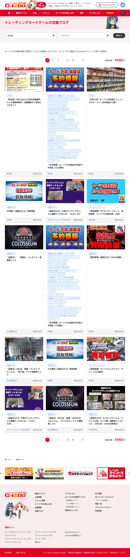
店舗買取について (72, 500)
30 (73, 60)
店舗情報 (110, 13)
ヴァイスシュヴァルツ (72, 99)
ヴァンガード (72, 113)
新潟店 (9, 173)
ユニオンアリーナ (72, 123)
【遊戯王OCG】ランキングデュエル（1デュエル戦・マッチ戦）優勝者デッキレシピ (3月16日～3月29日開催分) (106, 420)
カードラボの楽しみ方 (65, 13)
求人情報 (98, 493)
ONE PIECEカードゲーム (56, 123)
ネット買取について (72, 503)
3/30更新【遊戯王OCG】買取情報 (62, 368)
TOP (9, 459)
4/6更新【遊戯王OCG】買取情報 (21, 211)
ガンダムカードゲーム (70, 154)
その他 (9, 96)
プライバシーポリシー (103, 507)
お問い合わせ (21, 552)
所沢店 (91, 331)
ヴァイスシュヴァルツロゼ (57, 106)
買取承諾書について (72, 507)
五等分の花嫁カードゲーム (57, 113)
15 (68, 60)
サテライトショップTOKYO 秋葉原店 (61, 220)
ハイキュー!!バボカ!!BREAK (57, 157)
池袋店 (50, 173)
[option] (19, 473)
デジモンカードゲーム (69, 127)
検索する (119, 35)
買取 (81, 13)
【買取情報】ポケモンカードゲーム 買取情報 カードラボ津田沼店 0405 (106, 212)
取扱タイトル (21, 13)
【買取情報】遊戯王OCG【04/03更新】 (106, 257)
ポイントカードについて (104, 497)
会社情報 (8, 552)
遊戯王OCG (52, 96)
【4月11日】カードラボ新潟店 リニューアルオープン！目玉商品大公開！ (106, 101)
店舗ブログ (39, 511)
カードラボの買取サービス (75, 497)
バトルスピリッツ (54, 127)
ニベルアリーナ (53, 161)
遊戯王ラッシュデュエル (66, 96)
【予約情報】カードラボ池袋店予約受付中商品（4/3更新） (65, 324)
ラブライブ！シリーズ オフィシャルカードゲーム (64, 151)
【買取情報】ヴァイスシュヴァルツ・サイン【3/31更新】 (106, 370)
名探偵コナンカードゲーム (57, 140)
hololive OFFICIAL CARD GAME (58, 109)
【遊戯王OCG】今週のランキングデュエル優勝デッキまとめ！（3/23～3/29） (23, 420)
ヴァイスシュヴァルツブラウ (57, 103)
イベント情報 (40, 500)
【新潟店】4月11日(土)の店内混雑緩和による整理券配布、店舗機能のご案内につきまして (24, 102)
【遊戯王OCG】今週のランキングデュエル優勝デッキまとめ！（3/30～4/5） (64, 212)
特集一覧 (98, 503)
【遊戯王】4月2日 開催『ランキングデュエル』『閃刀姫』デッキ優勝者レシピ (24, 371)
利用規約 (98, 510)
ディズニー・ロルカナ (55, 147)
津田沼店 (92, 220)
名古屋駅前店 (12, 331)
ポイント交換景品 (102, 500)
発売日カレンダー (71, 510)
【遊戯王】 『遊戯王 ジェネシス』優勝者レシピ (24, 258)
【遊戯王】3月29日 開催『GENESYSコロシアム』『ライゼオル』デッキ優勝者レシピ (65, 420)
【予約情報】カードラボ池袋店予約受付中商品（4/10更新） (65, 166)
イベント (46, 13)
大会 (34, 13)
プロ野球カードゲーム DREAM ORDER (60, 120)
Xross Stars (72, 157)
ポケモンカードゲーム (55, 99)
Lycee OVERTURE (74, 140)
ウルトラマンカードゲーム (57, 144)
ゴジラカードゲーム (54, 154)
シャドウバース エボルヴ (56, 116)
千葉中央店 (93, 429)
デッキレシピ (94, 13)
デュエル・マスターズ (55, 137)
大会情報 (38, 497)
